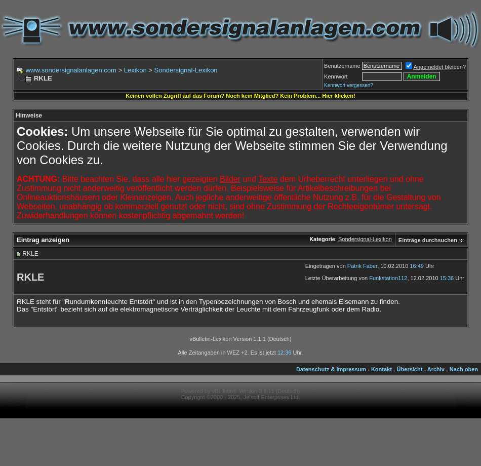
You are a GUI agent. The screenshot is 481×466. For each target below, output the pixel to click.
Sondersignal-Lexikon (186, 70)
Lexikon (135, 70)
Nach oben (464, 369)
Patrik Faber (362, 266)
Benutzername (342, 66)
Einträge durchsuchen (427, 240)
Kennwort (335, 76)
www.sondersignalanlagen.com (71, 70)
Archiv (436, 369)
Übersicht (410, 369)
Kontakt (381, 369)
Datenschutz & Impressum (331, 369)
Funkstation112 (388, 278)
